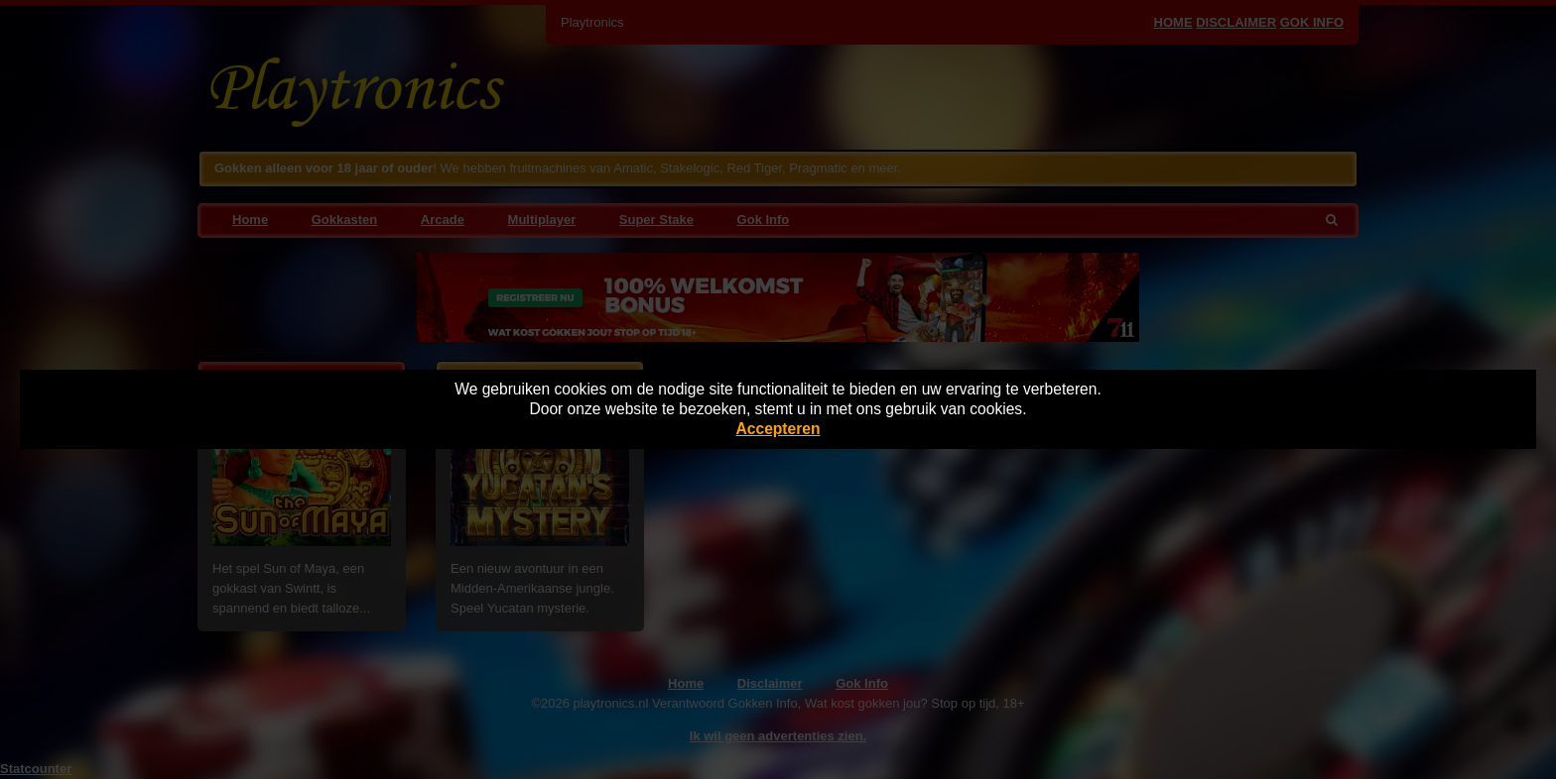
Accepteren (778, 428)
